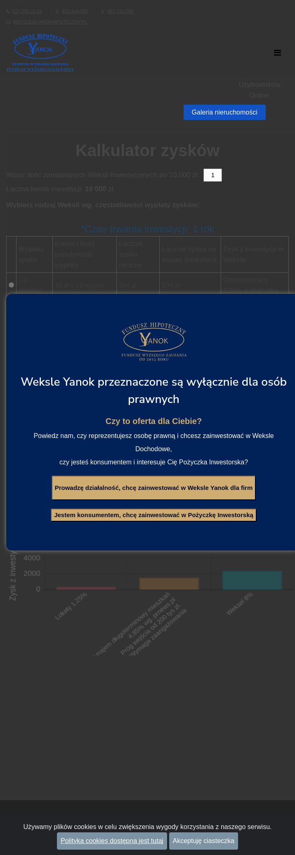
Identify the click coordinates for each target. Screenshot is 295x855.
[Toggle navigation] (278, 52)
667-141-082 (120, 11)
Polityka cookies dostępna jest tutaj (112, 840)
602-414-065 (75, 11)
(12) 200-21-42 (27, 11)
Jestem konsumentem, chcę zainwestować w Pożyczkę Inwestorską (153, 514)
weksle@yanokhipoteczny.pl (50, 21)
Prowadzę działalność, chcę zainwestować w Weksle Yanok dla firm (154, 487)
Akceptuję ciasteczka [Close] (203, 840)
